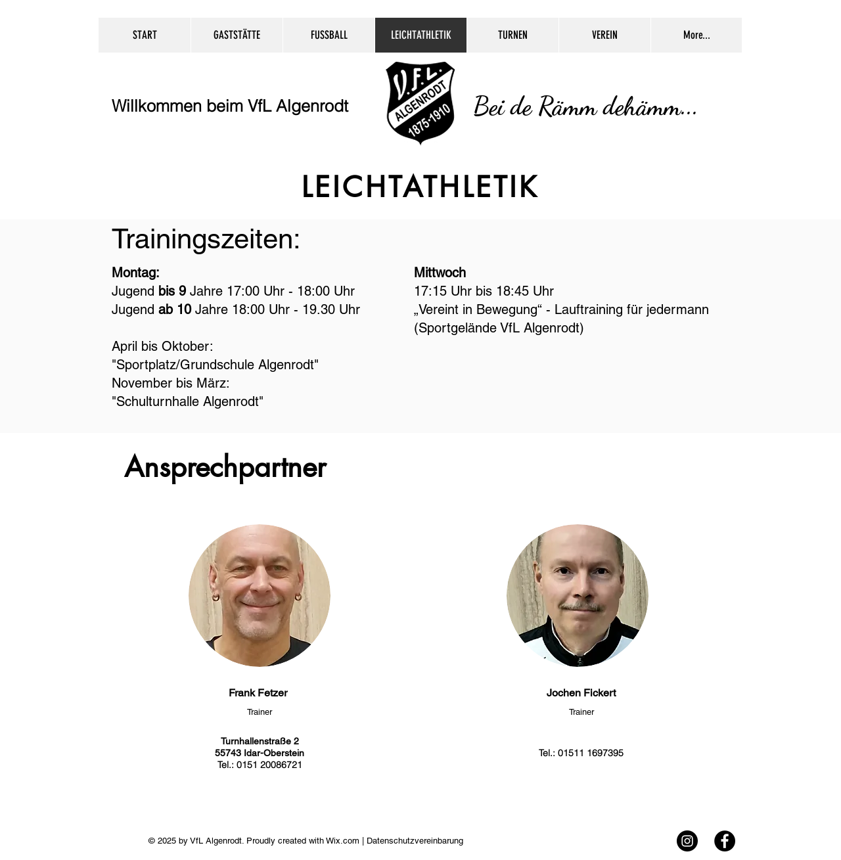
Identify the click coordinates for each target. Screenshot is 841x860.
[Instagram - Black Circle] (687, 840)
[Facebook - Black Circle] (724, 840)
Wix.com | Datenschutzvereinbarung (393, 841)
